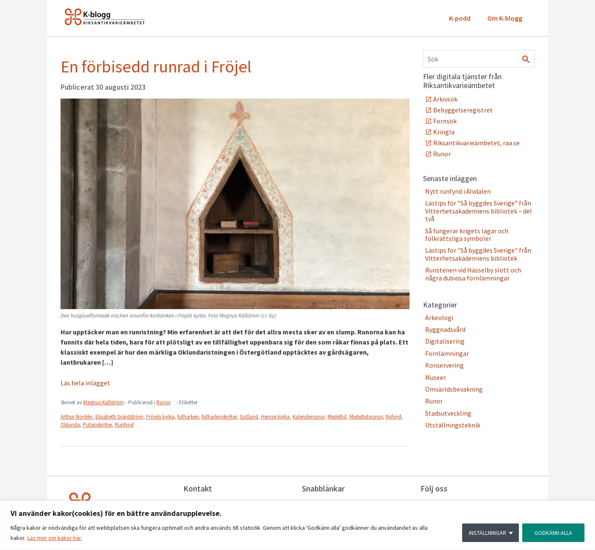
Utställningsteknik (452, 425)
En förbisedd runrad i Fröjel (156, 66)
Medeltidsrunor (366, 416)
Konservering (444, 365)
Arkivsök (445, 99)
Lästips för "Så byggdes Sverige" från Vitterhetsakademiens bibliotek (478, 254)
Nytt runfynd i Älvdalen (458, 191)
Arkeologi (439, 317)
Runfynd (124, 424)
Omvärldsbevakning (454, 389)
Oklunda (70, 424)
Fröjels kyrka (160, 416)
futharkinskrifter (219, 416)
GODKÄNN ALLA (553, 533)
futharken (188, 416)
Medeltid (337, 416)
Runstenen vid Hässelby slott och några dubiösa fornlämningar (473, 274)
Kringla (444, 132)
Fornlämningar (447, 353)
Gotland (249, 416)
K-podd (460, 18)
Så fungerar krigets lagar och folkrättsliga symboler (466, 235)
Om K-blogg (504, 18)
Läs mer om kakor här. (54, 538)
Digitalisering (445, 341)
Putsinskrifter (97, 424)
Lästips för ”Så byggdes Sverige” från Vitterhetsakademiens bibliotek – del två (478, 211)
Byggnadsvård (445, 329)
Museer (435, 377)
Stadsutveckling (448, 413)
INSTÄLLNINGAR (487, 533)
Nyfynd (393, 416)
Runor (163, 402)
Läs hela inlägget (85, 383)
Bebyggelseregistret (463, 110)
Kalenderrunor (309, 416)
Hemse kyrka (275, 416)
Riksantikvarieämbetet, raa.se (476, 143)
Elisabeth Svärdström (119, 416)
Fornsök (445, 121)
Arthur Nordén (77, 416)
